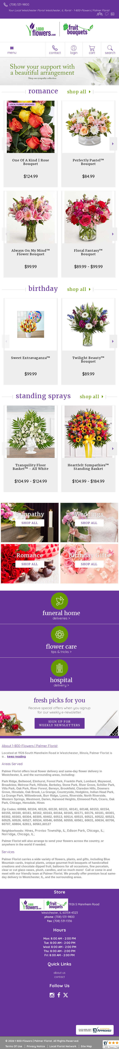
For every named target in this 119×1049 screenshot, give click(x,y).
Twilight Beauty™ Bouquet (88, 359)
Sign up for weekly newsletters (59, 723)
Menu (11, 52)
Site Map (86, 1046)
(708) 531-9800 (19, 4)
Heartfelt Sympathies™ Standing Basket (88, 467)
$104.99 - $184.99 (88, 481)
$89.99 (88, 374)
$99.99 (31, 266)
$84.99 (88, 176)
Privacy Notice (36, 1046)
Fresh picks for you (59, 705)
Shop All (77, 92)
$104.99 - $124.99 (31, 481)
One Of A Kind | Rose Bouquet (30, 162)
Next (113, 143)
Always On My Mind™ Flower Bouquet (30, 252)
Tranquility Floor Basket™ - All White (31, 467)
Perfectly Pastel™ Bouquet (88, 162)
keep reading (16, 756)
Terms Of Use (13, 1046)
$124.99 (31, 176)
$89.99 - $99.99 (88, 266)
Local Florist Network (62, 1046)
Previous (5, 143)
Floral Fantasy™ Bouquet (88, 252)
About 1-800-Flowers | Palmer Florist (30, 746)
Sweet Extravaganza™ (30, 358)
